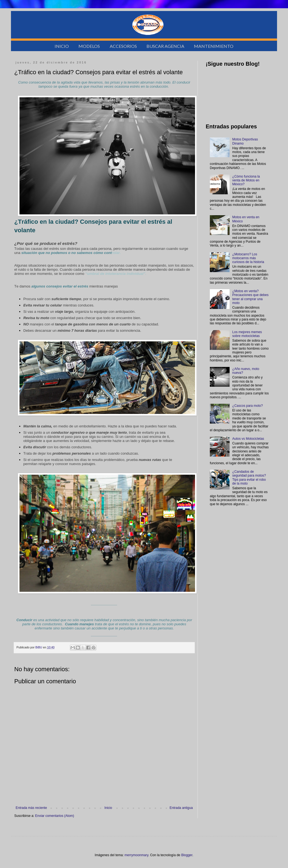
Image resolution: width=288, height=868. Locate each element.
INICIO (62, 46)
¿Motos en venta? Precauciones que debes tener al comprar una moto (250, 297)
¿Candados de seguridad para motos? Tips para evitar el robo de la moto (249, 477)
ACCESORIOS (123, 46)
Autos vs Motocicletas (248, 439)
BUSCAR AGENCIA (165, 46)
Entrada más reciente (31, 808)
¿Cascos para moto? (247, 406)
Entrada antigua (181, 808)
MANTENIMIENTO (213, 46)
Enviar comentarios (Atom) (54, 816)
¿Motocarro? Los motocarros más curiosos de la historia (248, 258)
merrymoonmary (136, 855)
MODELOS (89, 46)
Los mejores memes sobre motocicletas (247, 334)
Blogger (187, 855)
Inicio (108, 808)
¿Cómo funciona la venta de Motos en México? (246, 180)
